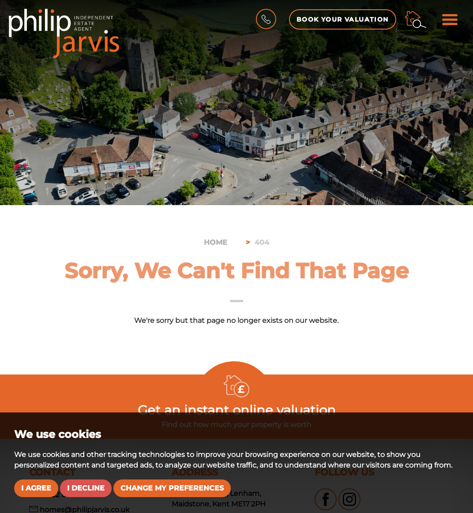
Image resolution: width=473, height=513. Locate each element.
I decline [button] (86, 488)
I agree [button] (36, 488)
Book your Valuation (343, 19)
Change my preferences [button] (172, 488)
